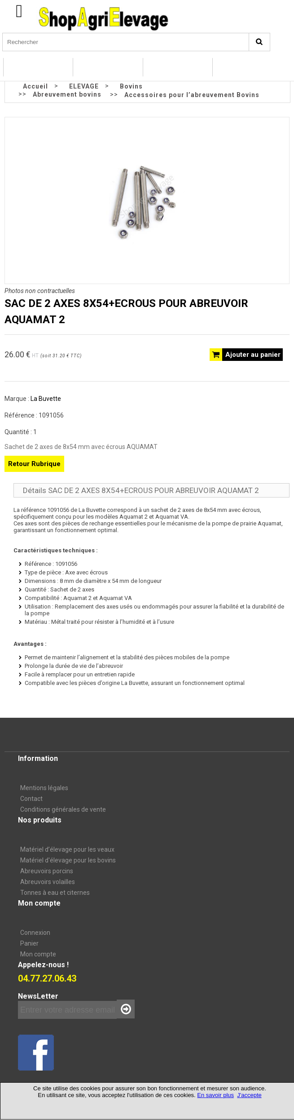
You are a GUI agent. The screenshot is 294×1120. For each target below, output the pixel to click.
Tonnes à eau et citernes (55, 892)
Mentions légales (44, 787)
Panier (29, 943)
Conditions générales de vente (63, 809)
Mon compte (38, 954)
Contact (31, 798)
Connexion (35, 932)
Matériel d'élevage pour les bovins (68, 860)
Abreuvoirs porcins (46, 871)
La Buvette (46, 398)
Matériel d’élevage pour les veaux (67, 849)
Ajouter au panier (253, 355)
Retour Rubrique (34, 464)
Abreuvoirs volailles (47, 881)
